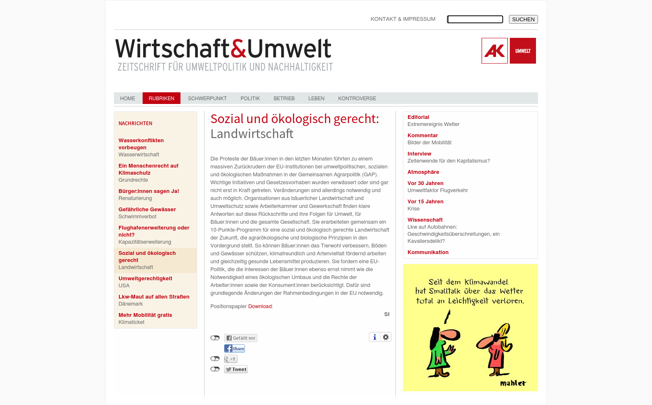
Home (127, 98)
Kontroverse (357, 98)
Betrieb (284, 98)
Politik (250, 98)
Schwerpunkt (207, 98)
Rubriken (161, 98)
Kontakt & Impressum (402, 19)
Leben (317, 98)
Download (260, 306)
